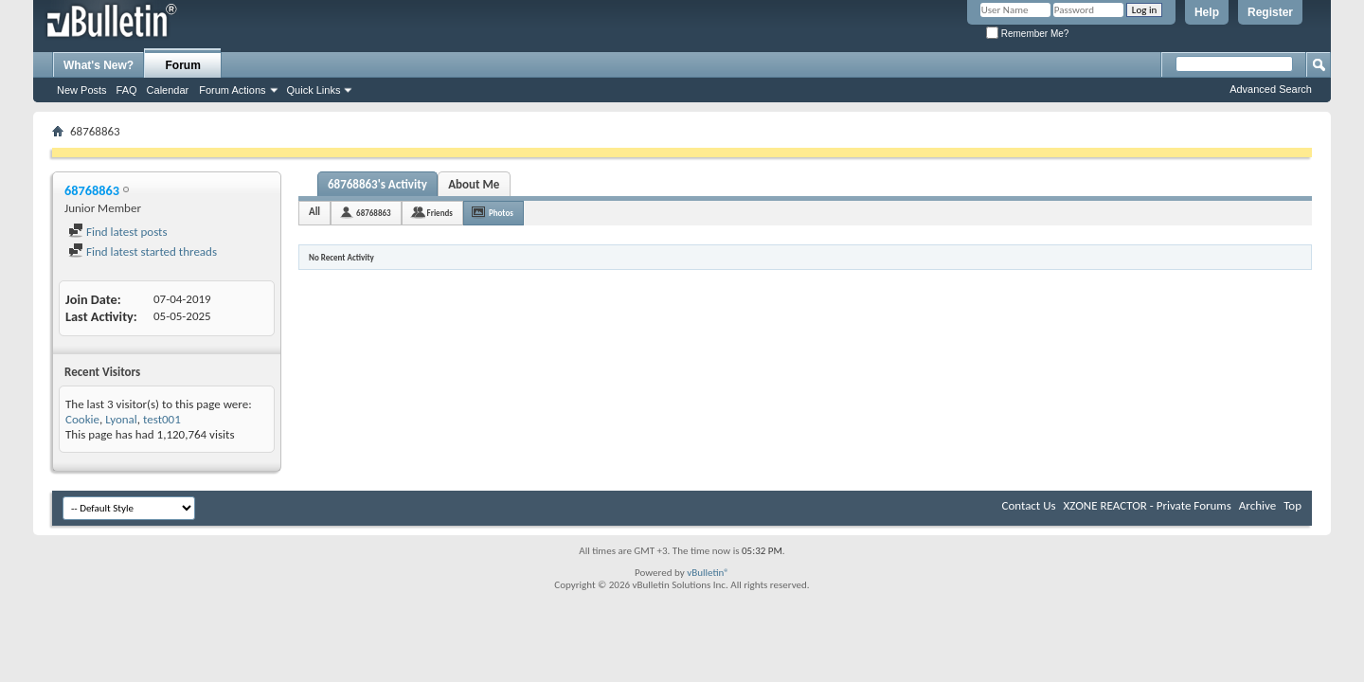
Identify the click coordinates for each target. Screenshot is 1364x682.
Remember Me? (1027, 33)
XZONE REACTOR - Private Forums (1147, 505)
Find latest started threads (142, 251)
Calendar (168, 90)
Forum (183, 65)
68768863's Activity (377, 184)
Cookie (82, 419)
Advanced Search (1270, 89)
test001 (162, 419)
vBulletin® (708, 572)
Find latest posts (118, 231)
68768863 (373, 212)
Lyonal (121, 419)
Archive (1257, 505)
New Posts (82, 90)
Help (1206, 12)
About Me (473, 184)
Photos (501, 212)
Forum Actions (232, 90)
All (314, 212)
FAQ (127, 90)
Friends (440, 212)
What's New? (98, 65)
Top (1292, 505)
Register (1270, 12)
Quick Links (314, 90)
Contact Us (1028, 505)
